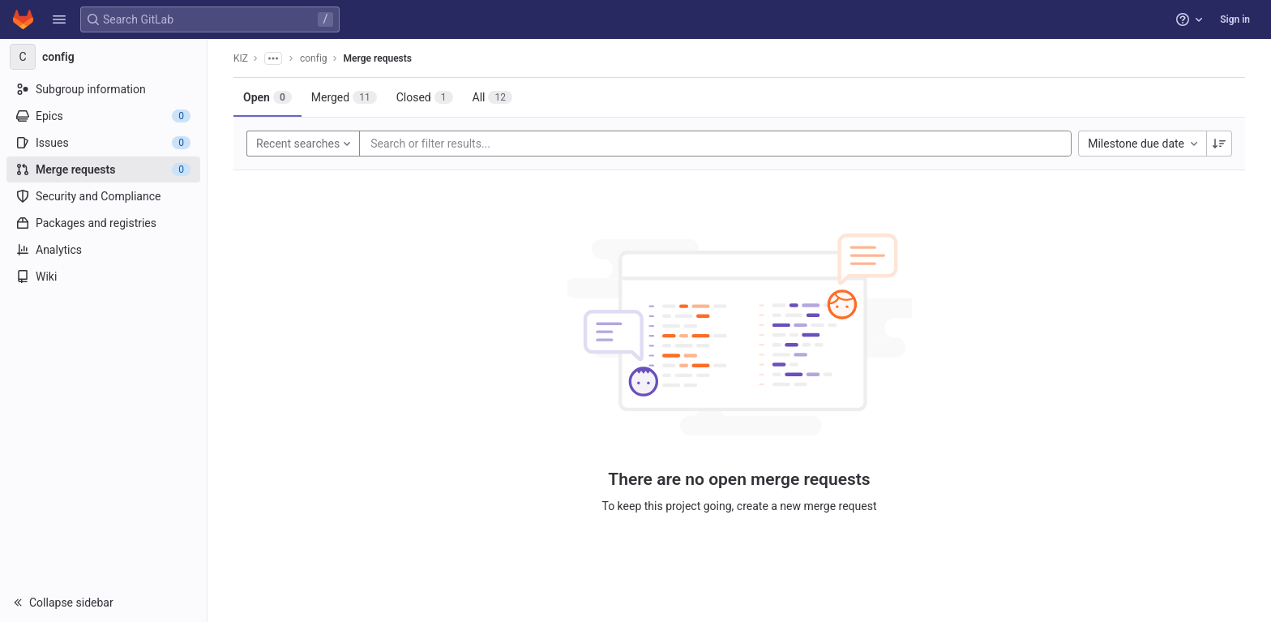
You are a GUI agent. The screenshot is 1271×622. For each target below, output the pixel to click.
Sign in (1235, 19)
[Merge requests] (103, 169)
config (313, 58)
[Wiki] (103, 277)
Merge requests (378, 58)
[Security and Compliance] (103, 196)
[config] (103, 57)
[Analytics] (103, 250)
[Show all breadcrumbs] (273, 58)
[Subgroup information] (103, 89)
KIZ (240, 58)
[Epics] (103, 116)
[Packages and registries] (103, 223)
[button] (59, 19)
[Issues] (103, 143)
